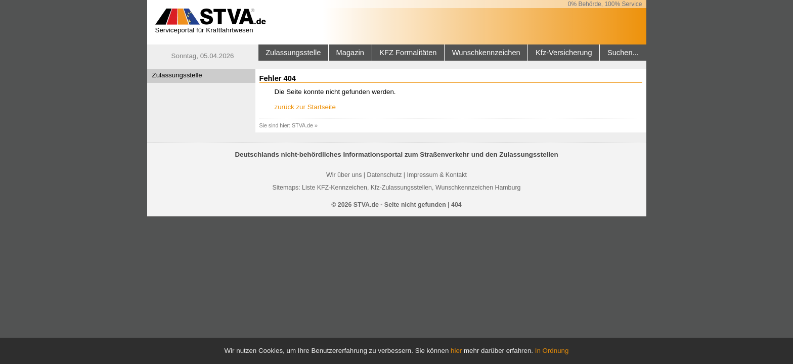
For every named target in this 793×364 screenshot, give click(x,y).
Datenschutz (384, 174)
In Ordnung (552, 350)
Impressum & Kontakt (436, 174)
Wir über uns (344, 174)
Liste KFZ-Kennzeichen (334, 187)
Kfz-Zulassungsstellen (401, 187)
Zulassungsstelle (293, 53)
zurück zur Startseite (305, 107)
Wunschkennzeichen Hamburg (478, 187)
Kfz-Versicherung (564, 53)
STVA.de (302, 125)
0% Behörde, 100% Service (605, 4)
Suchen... (623, 53)
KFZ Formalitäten (407, 53)
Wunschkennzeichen (486, 53)
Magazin (350, 53)
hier (456, 350)
